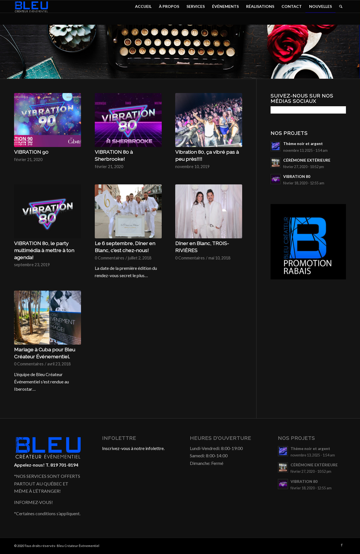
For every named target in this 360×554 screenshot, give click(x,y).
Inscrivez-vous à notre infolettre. (133, 448)
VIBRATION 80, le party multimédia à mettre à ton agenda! (44, 250)
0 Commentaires (109, 257)
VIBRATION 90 (31, 152)
